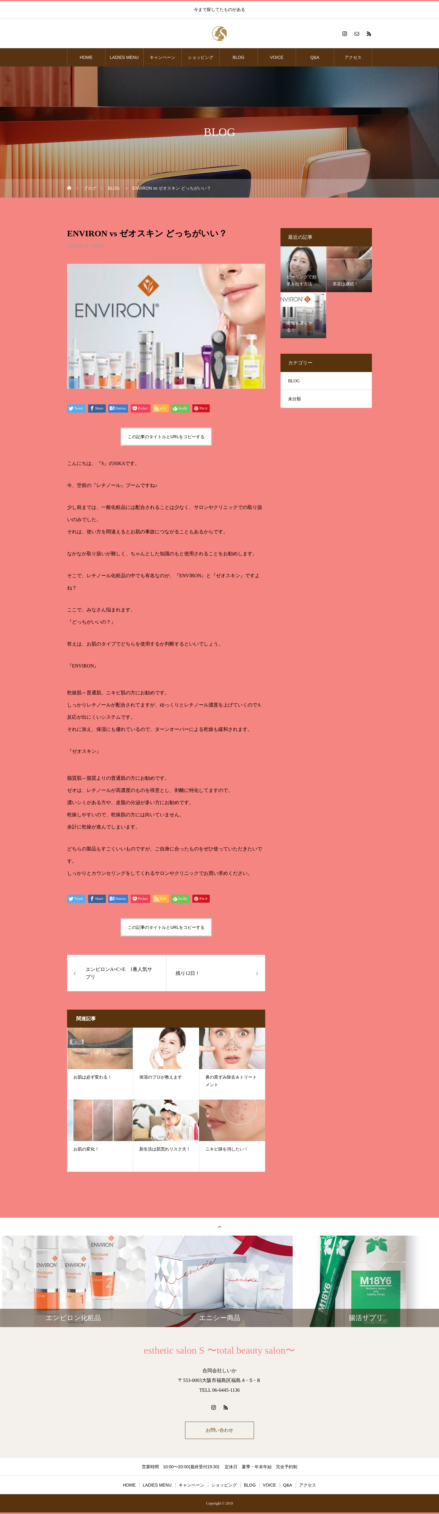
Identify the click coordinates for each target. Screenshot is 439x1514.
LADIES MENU (124, 57)
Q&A (314, 57)
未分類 (294, 399)
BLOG (238, 57)
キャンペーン (162, 57)
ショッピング (200, 57)
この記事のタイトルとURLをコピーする (166, 436)
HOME (86, 57)
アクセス (353, 57)
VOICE (277, 57)
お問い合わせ (219, 1430)
